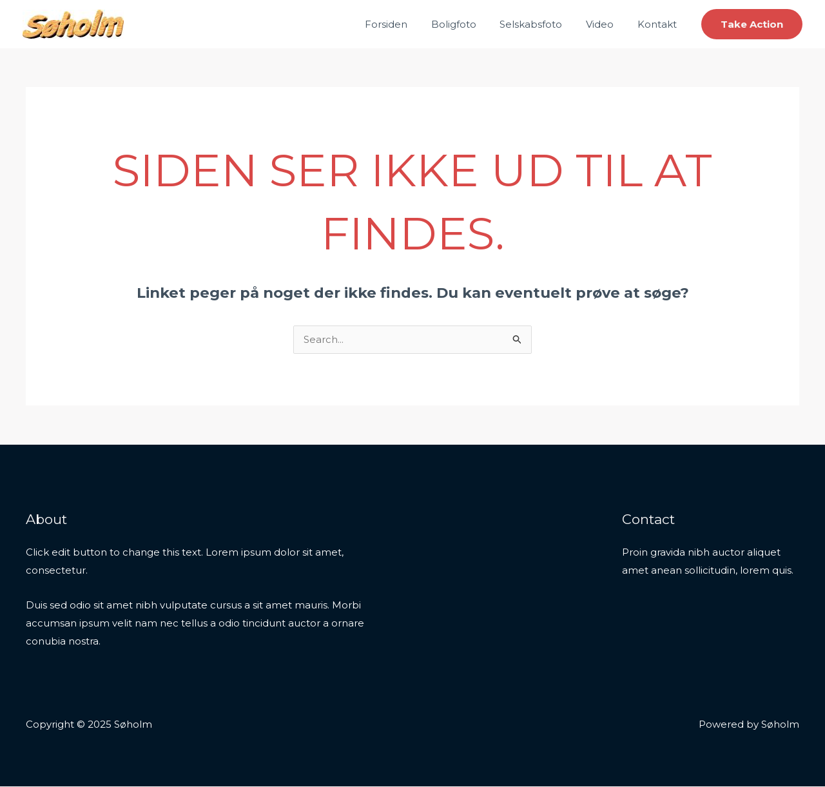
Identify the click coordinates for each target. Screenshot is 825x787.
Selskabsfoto (541, 24)
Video (606, 24)
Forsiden (405, 24)
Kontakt (659, 24)
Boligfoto (468, 24)
